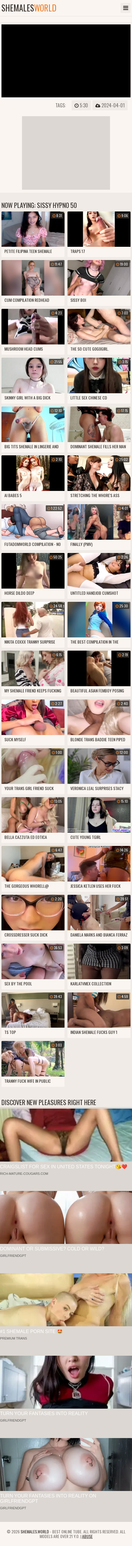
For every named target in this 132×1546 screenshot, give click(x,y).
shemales (28, 8)
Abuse (87, 1536)
